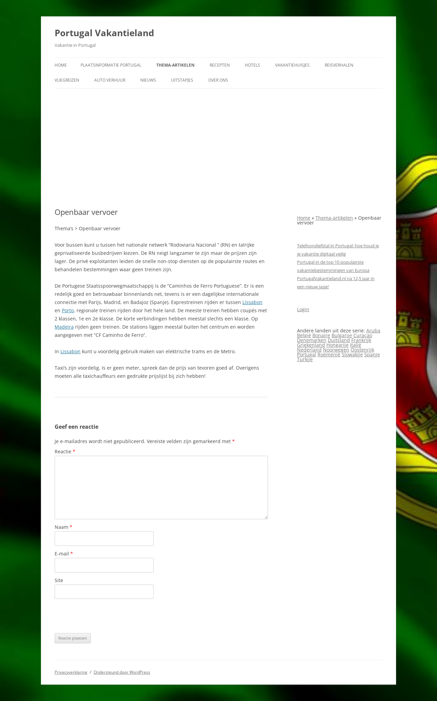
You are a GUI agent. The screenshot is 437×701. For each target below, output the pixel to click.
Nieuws (148, 80)
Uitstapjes (182, 80)
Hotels (252, 65)
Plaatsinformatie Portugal (111, 65)
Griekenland (311, 345)
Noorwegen (336, 349)
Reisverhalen (339, 65)
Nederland (309, 349)
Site (59, 580)
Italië (355, 345)
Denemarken (311, 340)
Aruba (373, 330)
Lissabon (252, 302)
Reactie (65, 451)
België (304, 335)
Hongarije (337, 345)
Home (61, 65)
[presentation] (106, 616)
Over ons (218, 80)
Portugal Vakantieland (104, 33)
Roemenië (329, 354)
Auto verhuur (109, 80)
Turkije (305, 359)
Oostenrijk (362, 349)
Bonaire (321, 335)
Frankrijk (361, 340)
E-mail (64, 553)
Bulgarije (342, 335)
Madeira (64, 327)
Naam (63, 527)
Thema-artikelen (175, 65)
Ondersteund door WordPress (122, 672)
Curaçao (362, 335)
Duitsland (339, 340)
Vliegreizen (67, 80)
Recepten (220, 65)
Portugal (306, 354)
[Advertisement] (218, 148)
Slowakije (352, 354)
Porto (68, 310)
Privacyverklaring (71, 672)
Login (303, 309)
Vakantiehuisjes (292, 65)
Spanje (372, 354)
